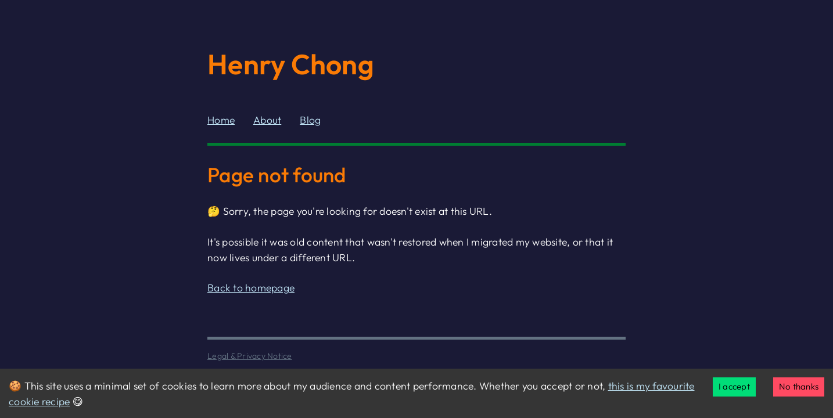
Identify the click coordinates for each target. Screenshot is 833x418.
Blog (310, 120)
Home (221, 120)
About (267, 120)
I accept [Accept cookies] (734, 386)
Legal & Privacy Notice (249, 356)
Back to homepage (251, 287)
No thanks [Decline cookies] (798, 386)
